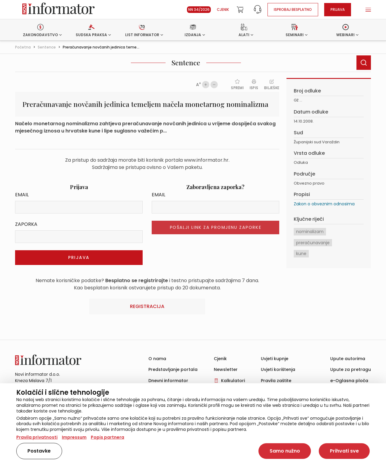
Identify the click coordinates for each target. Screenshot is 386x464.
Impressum (74, 437)
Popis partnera (107, 437)
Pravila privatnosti (37, 437)
